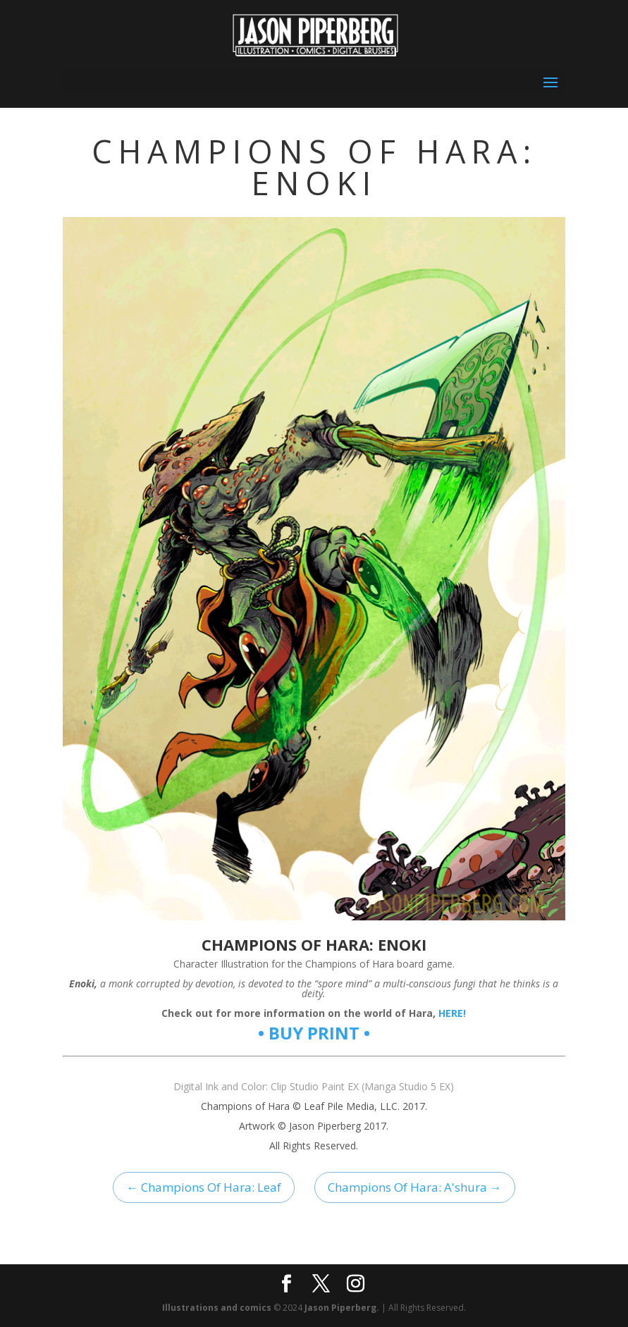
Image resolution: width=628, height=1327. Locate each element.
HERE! (452, 1013)
